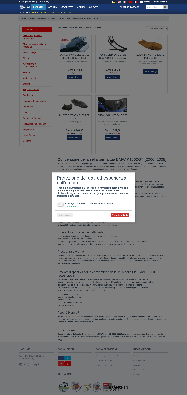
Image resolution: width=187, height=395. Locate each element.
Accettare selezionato (65, 215)
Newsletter (67, 7)
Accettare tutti (120, 215)
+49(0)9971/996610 (28, 2)
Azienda (81, 7)
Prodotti (38, 7)
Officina (52, 7)
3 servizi (70, 206)
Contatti (93, 7)
